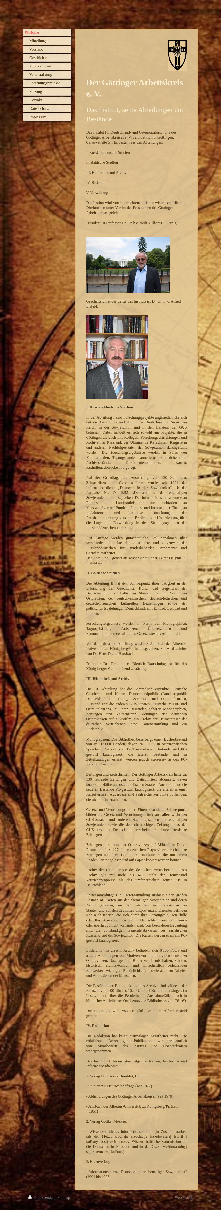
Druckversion (42, 1197)
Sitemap (63, 1197)
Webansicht (184, 1197)
